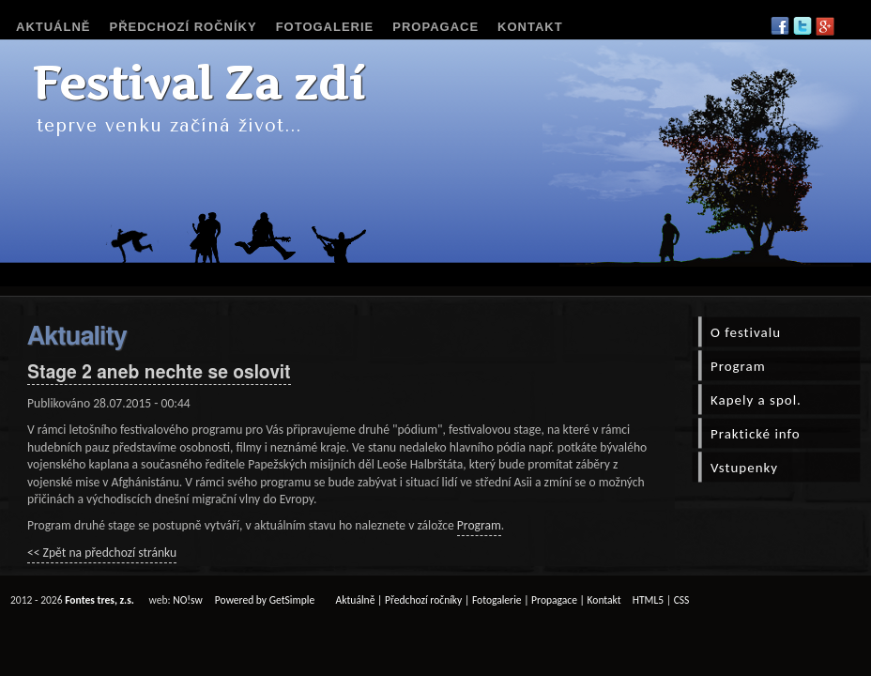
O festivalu (746, 332)
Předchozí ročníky (183, 27)
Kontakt (530, 27)
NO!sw (188, 600)
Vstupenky (744, 467)
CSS (682, 600)
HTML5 (648, 600)
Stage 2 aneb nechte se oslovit (159, 373)
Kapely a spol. (756, 400)
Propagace (435, 27)
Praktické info (756, 433)
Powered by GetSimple (264, 600)
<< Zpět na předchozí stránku (101, 553)
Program (479, 525)
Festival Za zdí (198, 83)
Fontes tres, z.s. (99, 600)
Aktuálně (53, 27)
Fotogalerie (325, 27)
